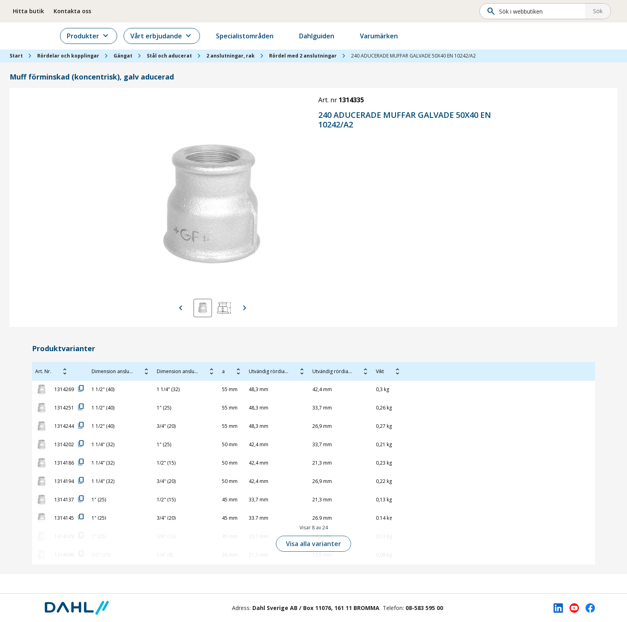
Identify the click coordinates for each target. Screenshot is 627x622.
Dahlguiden (327, 36)
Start (16, 55)
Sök (598, 11)
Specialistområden (255, 36)
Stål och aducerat (169, 55)
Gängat (123, 55)
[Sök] (535, 11)
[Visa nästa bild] (245, 308)
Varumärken (390, 36)
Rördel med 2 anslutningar (303, 55)
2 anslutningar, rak (230, 55)
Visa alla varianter (313, 543)
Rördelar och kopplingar (68, 55)
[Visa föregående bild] (181, 308)
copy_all (81, 389)
